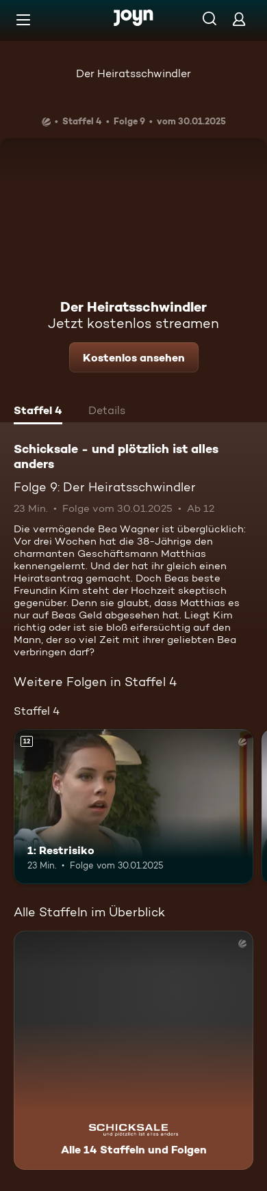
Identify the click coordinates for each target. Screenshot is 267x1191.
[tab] (38, 412)
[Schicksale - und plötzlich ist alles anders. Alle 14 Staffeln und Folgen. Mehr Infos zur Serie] (133, 1050)
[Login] (239, 19)
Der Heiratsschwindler (133, 73)
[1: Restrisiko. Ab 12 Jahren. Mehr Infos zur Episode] (133, 807)
